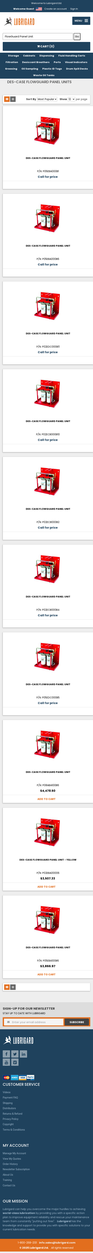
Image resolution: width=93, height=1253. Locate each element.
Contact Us (9, 1186)
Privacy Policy (10, 1120)
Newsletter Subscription (16, 1170)
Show (63, 100)
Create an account (55, 9)
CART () (45, 48)
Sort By (31, 100)
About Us (8, 1176)
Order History (10, 1165)
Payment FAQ (10, 1099)
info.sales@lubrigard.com (57, 1244)
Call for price (48, 178)
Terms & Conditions (14, 1131)
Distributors (9, 1109)
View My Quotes (12, 1160)
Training (7, 1181)
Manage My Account (14, 1154)
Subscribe (77, 1023)
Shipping (8, 1104)
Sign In (74, 9)
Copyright (8, 1125)
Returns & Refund (12, 1115)
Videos (7, 1093)
